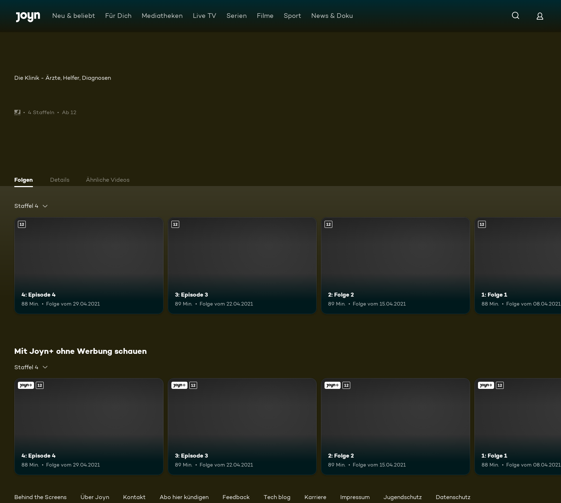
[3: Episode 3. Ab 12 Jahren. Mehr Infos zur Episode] (242, 265)
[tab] (25, 180)
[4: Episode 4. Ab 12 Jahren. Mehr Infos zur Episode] (89, 265)
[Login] (540, 16)
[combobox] (31, 206)
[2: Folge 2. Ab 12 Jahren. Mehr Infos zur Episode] (395, 265)
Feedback (236, 497)
